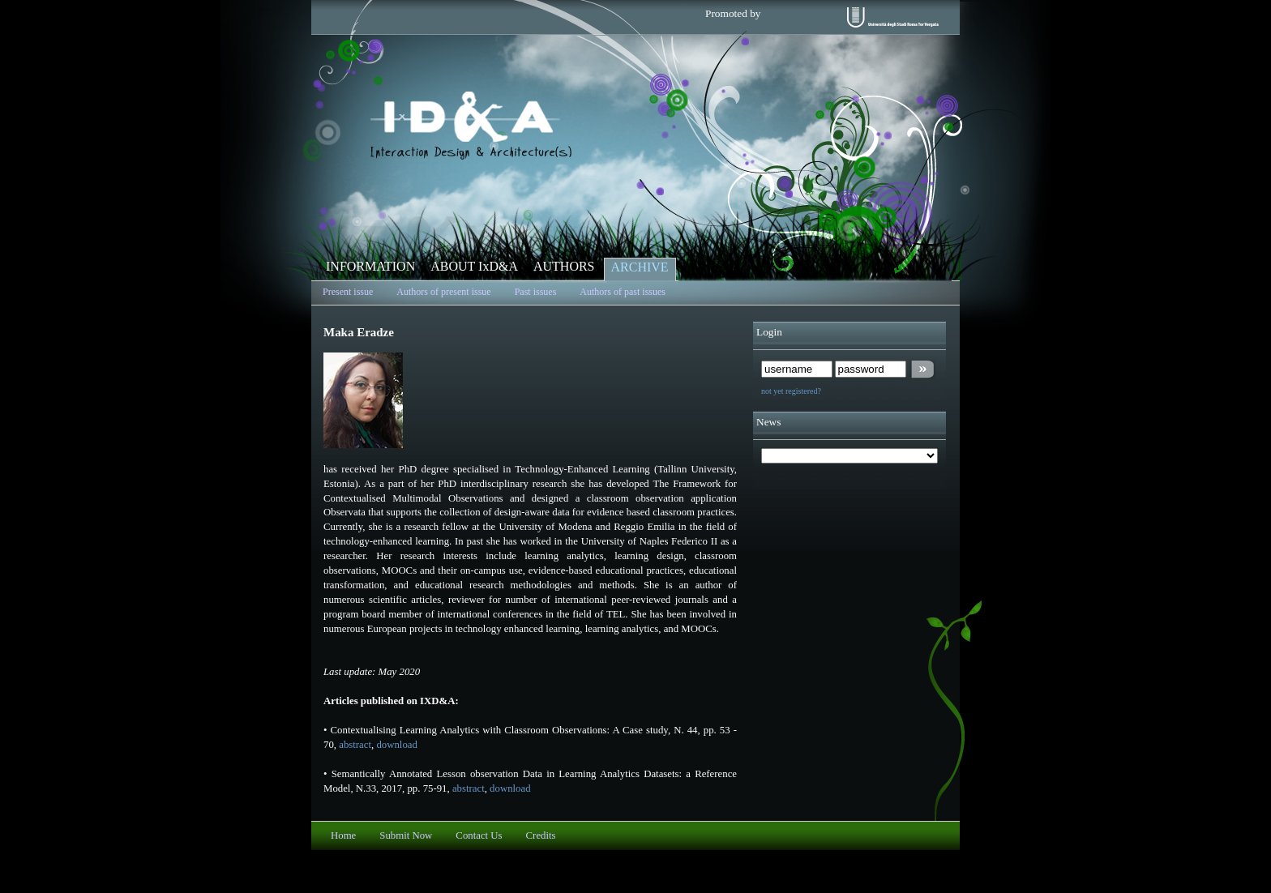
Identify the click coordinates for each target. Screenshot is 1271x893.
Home (343, 835)
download (396, 744)
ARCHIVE (640, 267)
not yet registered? (791, 391)
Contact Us (479, 835)
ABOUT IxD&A (474, 266)
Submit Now (405, 835)
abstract (355, 744)
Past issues (536, 291)
